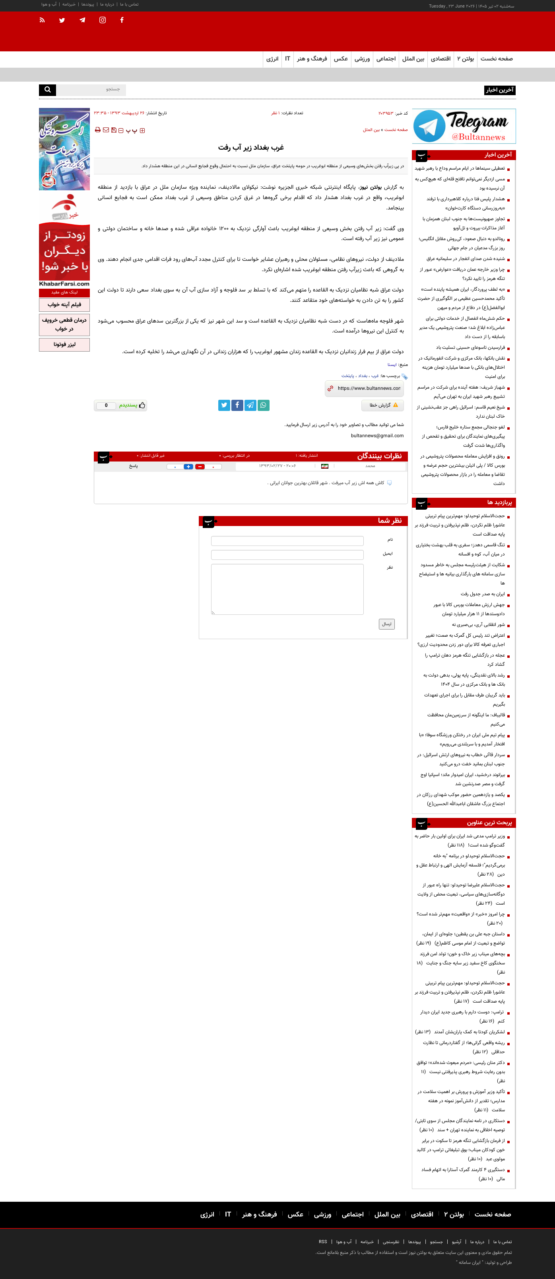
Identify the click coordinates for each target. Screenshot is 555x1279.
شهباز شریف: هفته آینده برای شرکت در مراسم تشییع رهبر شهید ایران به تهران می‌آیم (461, 392)
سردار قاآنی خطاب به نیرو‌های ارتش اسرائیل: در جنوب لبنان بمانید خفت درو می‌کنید (461, 759)
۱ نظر (275, 113)
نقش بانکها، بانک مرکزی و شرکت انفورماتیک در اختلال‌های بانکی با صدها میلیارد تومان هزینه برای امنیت (461, 367)
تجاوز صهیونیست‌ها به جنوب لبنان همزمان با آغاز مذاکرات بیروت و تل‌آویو (464, 223)
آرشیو (456, 1242)
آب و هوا (48, 4)
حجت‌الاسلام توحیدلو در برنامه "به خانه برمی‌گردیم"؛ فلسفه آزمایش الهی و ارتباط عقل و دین (460, 865)
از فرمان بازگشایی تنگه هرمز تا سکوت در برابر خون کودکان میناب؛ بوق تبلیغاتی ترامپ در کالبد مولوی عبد (461, 1150)
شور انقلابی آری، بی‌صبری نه (478, 624)
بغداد (362, 376)
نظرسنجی (391, 1242)
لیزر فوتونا (65, 344)
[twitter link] (224, 405)
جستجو (436, 1242)
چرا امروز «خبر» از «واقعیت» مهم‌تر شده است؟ (461, 919)
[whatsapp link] (264, 405)
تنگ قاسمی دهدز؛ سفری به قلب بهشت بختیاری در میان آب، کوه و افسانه (460, 550)
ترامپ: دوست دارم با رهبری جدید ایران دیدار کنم (462, 1017)
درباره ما (107, 4)
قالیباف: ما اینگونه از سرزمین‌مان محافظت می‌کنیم (466, 720)
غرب (375, 376)
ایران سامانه (470, 1262)
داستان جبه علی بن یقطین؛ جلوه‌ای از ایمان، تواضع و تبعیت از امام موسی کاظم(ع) (460, 939)
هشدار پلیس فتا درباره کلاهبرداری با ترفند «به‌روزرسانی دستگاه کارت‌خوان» (466, 204)
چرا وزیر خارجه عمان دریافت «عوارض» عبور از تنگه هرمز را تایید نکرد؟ (462, 274)
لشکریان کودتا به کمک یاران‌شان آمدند (460, 1032)
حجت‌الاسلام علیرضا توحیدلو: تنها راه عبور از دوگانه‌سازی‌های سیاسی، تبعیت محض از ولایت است (461, 894)
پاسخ (133, 466)
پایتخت (348, 376)
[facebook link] (237, 405)
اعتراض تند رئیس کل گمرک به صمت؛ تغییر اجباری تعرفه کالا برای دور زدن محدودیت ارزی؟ (461, 640)
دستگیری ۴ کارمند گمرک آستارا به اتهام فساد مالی (463, 1174)
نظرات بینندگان (379, 456)
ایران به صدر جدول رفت (483, 594)
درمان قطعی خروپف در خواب (64, 325)
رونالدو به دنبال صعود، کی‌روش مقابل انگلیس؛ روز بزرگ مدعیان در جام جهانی (462, 243)
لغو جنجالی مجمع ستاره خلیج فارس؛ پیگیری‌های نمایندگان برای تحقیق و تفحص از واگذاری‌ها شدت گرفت (463, 436)
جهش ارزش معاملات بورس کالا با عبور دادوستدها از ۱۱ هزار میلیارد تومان (469, 609)
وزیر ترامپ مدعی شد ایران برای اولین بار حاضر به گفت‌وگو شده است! (460, 841)
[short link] (369, 388)
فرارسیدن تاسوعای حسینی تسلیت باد (470, 347)
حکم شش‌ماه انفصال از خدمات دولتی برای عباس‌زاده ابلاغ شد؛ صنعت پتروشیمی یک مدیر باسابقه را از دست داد (462, 327)
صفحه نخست (497, 59)
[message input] (287, 589)
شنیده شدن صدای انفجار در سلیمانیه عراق (466, 258)
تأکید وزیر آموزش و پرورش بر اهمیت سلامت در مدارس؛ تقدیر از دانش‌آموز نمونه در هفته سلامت (461, 1101)
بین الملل (371, 130)
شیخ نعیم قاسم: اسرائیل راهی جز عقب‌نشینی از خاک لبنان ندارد (461, 412)
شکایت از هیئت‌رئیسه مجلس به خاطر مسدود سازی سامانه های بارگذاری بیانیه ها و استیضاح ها (462, 574)
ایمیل (388, 553)
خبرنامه (69, 4)
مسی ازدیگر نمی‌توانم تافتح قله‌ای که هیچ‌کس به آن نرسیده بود (460, 184)
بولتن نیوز (371, 187)
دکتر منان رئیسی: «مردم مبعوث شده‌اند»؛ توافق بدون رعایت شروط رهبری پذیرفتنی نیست (461, 1072)
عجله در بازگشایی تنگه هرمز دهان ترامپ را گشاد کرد (465, 660)
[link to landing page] (476, 31)
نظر (390, 567)
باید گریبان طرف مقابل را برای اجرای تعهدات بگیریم (464, 700)
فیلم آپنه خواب (64, 305)
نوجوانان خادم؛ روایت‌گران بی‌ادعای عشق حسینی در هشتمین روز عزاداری (414, 89)
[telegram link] (250, 405)
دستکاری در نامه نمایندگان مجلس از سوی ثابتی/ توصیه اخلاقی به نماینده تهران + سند (460, 1125)
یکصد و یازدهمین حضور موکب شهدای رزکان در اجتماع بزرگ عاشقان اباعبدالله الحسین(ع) (461, 799)
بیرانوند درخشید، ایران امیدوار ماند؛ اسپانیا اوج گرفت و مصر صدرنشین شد (463, 779)
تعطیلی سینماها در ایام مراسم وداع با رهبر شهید (460, 168)
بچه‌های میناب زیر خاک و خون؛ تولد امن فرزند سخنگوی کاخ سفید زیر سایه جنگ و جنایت (461, 963)
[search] (47, 90)
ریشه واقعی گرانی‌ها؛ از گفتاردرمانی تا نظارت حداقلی (464, 1047)
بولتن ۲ (465, 59)
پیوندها (88, 4)
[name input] (287, 541)
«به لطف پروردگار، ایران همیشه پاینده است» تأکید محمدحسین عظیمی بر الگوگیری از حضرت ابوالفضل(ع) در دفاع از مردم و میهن (461, 298)
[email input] (287, 555)
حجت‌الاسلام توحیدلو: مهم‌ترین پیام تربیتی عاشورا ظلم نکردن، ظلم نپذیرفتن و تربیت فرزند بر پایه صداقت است (460, 525)
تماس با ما (129, 4)
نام (390, 539)
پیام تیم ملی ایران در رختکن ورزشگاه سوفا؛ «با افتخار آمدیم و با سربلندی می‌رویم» (462, 739)
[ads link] (464, 126)
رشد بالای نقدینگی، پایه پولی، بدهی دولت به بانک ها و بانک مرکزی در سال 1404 (464, 680)
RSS (323, 1242)
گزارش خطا (384, 405)
